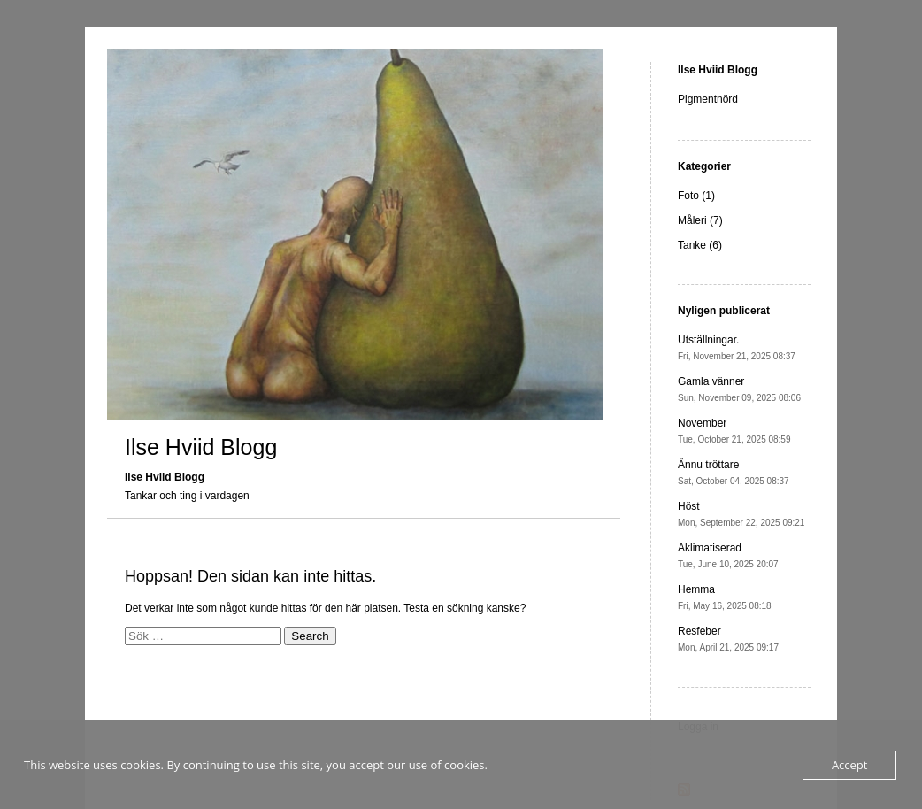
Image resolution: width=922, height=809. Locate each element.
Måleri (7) (700, 220)
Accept (850, 765)
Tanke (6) (700, 245)
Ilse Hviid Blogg (201, 447)
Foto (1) (696, 195)
